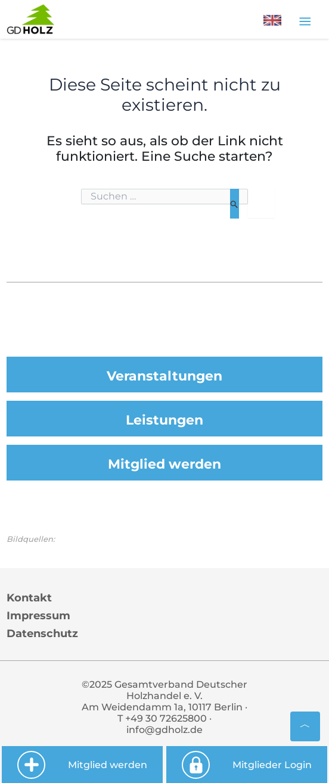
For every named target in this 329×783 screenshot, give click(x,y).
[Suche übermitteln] (234, 204)
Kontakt (29, 597)
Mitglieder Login (246, 765)
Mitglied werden (164, 464)
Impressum (38, 615)
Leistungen (164, 420)
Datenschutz (42, 633)
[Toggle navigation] (305, 21)
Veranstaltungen (164, 376)
